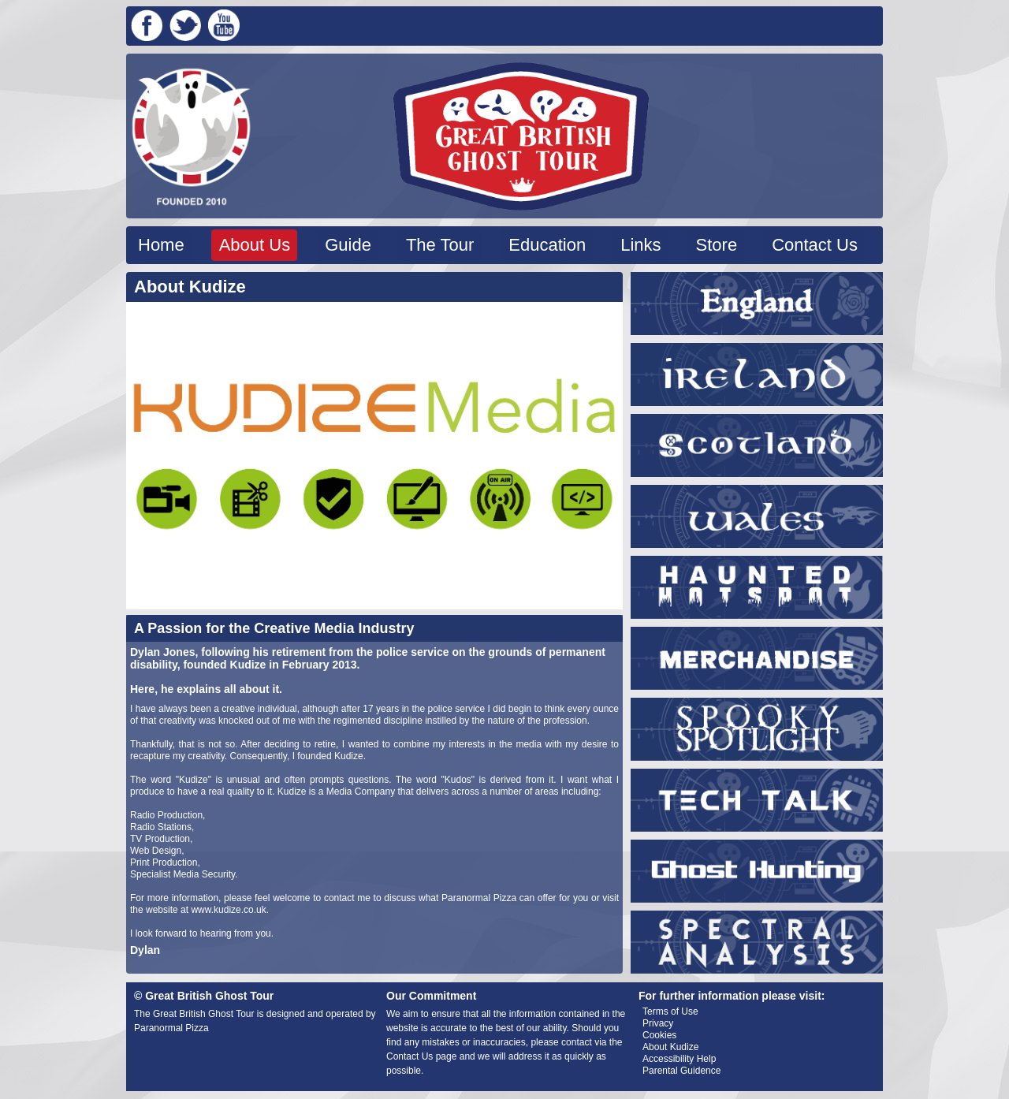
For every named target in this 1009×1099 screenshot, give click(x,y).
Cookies (659, 1035)
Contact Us (815, 245)
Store (717, 245)
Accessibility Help (679, 1058)
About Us (255, 245)
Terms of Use (670, 1011)
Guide (348, 245)
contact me (347, 897)
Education (547, 245)
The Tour (440, 245)
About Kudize (670, 1046)
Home (161, 245)
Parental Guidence (681, 1070)
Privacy (657, 1023)
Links (640, 245)
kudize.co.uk (240, 909)
